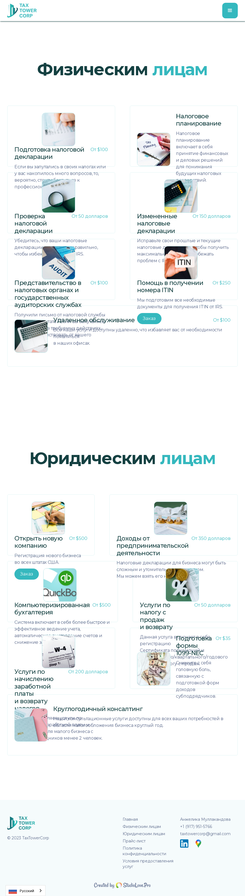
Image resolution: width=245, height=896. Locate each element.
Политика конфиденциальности (144, 851)
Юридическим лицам (144, 833)
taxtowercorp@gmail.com (205, 833)
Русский (21, 890)
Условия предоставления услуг (148, 864)
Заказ (149, 318)
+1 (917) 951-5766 (196, 826)
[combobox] (26, 890)
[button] (230, 10)
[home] (22, 10)
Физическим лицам (142, 826)
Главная (130, 819)
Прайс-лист (134, 841)
